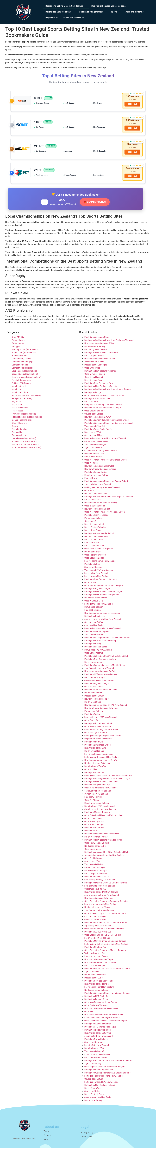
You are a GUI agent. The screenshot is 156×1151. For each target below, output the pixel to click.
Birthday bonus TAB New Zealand (99, 809)
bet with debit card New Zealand (99, 757)
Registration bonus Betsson (96, 806)
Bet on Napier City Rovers (95, 876)
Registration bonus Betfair (96, 478)
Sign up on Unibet (92, 1094)
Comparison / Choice (21, 361)
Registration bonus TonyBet (96, 986)
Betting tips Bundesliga (94, 619)
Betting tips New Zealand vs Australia (101, 355)
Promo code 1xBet (92, 554)
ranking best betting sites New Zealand (102, 490)
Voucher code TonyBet (94, 429)
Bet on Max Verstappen (94, 968)
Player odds (17, 407)
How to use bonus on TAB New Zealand (102, 1011)
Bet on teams (18, 346)
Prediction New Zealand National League (102, 410)
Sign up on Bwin (91, 974)
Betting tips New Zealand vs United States (103, 842)
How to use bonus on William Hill (99, 469)
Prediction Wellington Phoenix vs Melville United (106, 659)
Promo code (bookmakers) (24, 416)
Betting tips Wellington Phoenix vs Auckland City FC (107, 781)
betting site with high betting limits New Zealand (106, 947)
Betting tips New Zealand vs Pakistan (101, 389)
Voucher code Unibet (93, 867)
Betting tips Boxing (93, 646)
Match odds (17, 392)
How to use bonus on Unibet (97, 511)
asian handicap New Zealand (97, 1057)
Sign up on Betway (92, 1066)
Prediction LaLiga (92, 567)
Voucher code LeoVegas (95, 447)
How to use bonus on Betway (97, 419)
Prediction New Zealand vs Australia (100, 582)
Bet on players (18, 343)
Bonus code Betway (93, 1103)
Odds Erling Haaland (93, 380)
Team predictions (19, 438)
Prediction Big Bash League (96, 686)
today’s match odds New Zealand (99, 913)
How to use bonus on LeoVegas (98, 962)
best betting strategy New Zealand (99, 882)
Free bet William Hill (93, 800)
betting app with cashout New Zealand (101, 760)
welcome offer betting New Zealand (100, 453)
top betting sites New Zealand (97, 928)
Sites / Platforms (19, 426)
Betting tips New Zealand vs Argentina (101, 597)
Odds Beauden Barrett (94, 560)
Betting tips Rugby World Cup (97, 1032)
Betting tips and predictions (60, 12)
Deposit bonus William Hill (96, 539)
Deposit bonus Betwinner (95, 496)
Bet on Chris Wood (92, 1091)
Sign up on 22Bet (92, 864)
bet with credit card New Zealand (99, 990)
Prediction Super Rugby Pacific (98, 432)
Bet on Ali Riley (91, 404)
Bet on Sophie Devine (94, 358)
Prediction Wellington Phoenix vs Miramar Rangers (107, 996)
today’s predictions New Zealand (99, 671)
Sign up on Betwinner (94, 1045)
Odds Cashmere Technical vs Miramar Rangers (105, 1023)
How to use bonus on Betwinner (98, 901)
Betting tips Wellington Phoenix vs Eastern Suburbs (107, 1075)
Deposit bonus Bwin (93, 383)
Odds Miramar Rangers (94, 377)
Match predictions (20, 395)
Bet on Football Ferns (94, 1097)
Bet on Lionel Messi (93, 665)
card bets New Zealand (94, 628)
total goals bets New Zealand (97, 487)
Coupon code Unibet (93, 416)
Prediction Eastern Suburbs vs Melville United (104, 668)
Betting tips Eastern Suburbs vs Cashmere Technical (108, 1063)
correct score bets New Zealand (98, 1100)
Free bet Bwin (90, 481)
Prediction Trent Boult (94, 830)
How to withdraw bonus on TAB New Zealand (104, 1017)
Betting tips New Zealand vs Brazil (99, 1088)
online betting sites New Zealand (99, 683)
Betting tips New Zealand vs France (100, 374)
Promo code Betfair (93, 695)
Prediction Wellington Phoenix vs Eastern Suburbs (106, 484)
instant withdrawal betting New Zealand (102, 1020)
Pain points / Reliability (22, 401)
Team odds (17, 435)
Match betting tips (20, 389)
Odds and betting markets (92, 12)
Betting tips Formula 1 (94, 744)
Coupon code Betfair (93, 625)
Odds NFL (88, 1014)
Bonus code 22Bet (92, 435)
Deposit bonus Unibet (94, 527)
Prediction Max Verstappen (96, 634)
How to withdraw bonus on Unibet (99, 361)
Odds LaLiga (90, 585)
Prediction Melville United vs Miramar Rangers (105, 944)
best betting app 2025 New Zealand (100, 720)
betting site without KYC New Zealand (101, 1085)
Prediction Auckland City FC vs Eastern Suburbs (105, 925)
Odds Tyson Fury (91, 723)
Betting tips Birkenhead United (98, 726)
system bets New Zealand (96, 796)
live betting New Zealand (95, 352)
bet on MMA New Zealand (96, 576)
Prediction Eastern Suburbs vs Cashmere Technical (107, 971)
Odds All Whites (91, 803)
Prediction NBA (91, 833)
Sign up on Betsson (93, 570)
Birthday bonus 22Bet (94, 1051)
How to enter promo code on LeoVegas (102, 616)
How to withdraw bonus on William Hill (101, 836)
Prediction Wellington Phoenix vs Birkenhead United (107, 640)
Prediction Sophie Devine (95, 475)
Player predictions (20, 410)
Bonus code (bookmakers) (24, 355)
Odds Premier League (94, 827)
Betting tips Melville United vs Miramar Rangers (105, 885)
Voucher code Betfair (93, 637)
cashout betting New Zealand (97, 793)
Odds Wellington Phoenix (95, 735)
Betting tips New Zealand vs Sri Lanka (101, 784)
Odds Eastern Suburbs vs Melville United (102, 937)
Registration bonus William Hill (98, 741)
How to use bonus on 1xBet (96, 701)
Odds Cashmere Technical (96, 1008)
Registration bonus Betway (96, 959)
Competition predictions (23, 370)
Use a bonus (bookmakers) (24, 441)
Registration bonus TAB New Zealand (101, 895)
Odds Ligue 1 (90, 524)
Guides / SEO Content (21, 386)
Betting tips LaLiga (92, 395)
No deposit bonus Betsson (96, 993)
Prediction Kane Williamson (96, 879)
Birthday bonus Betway (94, 349)
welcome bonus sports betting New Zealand (104, 858)
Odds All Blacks (91, 465)
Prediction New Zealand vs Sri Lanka (100, 692)
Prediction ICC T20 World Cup (97, 934)
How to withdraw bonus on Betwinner (101, 711)
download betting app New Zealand (100, 812)
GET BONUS (132, 104)
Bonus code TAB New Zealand (98, 652)
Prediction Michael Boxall (95, 649)
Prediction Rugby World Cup (97, 787)
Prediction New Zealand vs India (99, 983)
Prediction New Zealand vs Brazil (99, 386)
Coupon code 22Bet (93, 438)
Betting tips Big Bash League (97, 591)
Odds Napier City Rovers (95, 557)
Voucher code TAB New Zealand (99, 573)
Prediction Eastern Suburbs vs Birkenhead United (106, 423)
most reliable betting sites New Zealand (102, 732)
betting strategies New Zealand (98, 606)
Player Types (17, 413)
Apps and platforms (136, 12)
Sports (116, 12)
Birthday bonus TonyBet (95, 769)
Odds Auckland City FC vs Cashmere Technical (105, 916)
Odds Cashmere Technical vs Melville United (104, 398)
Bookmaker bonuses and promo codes (110, 6)
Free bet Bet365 (91, 545)
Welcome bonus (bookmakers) (26, 447)
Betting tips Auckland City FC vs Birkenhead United (107, 855)
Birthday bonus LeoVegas (96, 873)
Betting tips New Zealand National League (103, 594)
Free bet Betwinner (92, 613)
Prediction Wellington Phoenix (97, 340)
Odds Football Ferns (93, 689)
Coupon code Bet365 (93, 1082)
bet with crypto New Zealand (97, 444)
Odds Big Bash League (94, 508)
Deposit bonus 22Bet (93, 980)
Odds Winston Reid (93, 821)
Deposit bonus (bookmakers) (25, 377)
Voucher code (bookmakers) (24, 444)
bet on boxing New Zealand (96, 579)
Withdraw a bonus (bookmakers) (26, 450)
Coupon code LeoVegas (95, 919)
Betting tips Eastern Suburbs (97, 1002)
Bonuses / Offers (19, 358)
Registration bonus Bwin (95, 750)
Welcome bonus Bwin (94, 364)
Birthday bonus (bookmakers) (25, 352)
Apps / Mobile (18, 340)
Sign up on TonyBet (93, 450)
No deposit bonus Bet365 (95, 600)
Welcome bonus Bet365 (95, 891)
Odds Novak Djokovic (94, 824)
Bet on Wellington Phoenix (96, 839)
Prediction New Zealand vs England (100, 662)
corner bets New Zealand (95, 922)
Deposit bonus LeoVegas (95, 367)
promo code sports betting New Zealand (102, 622)
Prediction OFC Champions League (100, 1029)
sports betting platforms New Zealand (101, 898)
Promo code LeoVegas (94, 870)
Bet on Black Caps (92, 705)
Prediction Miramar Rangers (97, 815)
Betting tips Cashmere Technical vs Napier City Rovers (108, 499)
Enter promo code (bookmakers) (26, 380)
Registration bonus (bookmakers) (27, 419)
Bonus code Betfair (93, 459)
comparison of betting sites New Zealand (103, 407)
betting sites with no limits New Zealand (102, 631)
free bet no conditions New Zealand (100, 790)
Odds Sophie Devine (93, 861)
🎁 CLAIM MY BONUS (95, 205)
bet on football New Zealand (97, 941)
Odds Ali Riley (90, 772)
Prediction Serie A (92, 717)
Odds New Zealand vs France (97, 729)
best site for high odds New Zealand (100, 907)
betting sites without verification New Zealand (105, 441)
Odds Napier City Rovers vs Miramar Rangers (104, 1069)
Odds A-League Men (93, 603)
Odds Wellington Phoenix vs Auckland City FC (105, 514)
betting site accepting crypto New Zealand (103, 1078)
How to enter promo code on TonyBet (101, 763)
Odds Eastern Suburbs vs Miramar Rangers (103, 588)
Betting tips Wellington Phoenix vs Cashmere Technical (109, 343)
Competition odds (20, 367)
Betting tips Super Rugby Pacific (98, 1072)
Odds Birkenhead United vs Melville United (103, 818)
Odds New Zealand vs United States (100, 1005)
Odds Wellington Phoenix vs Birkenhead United (105, 462)
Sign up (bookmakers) (22, 423)
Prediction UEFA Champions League (100, 677)
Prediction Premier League (96, 518)
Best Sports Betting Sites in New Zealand (66, 6)
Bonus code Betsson (93, 610)
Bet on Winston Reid (93, 542)
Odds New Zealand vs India (96, 846)
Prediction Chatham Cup (95, 950)
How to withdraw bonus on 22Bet (99, 346)
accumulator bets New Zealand (98, 1039)
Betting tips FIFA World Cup (96, 999)
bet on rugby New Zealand (96, 1060)
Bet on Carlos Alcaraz (94, 548)
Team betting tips (20, 432)
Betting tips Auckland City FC (97, 401)
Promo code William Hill (95, 977)
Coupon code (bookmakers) (24, 374)
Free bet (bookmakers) (22, 383)
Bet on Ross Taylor (92, 533)
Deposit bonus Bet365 (94, 698)
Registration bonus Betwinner (97, 1036)
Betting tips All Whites (94, 775)
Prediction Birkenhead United (97, 747)
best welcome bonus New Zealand (100, 564)
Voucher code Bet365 (94, 1054)
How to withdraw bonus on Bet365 (100, 674)
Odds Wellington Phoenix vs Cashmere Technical (106, 904)
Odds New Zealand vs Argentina (98, 551)
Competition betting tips (23, 364)
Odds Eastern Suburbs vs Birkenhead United (104, 931)
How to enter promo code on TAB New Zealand (105, 708)
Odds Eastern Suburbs (94, 413)
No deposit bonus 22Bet (95, 849)
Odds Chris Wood (92, 370)
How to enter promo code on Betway (100, 505)
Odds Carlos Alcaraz (93, 655)
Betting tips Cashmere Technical (99, 536)
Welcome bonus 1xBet (94, 956)
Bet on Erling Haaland (94, 754)
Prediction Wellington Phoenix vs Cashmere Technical (108, 426)
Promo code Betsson (93, 714)
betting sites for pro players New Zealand (103, 738)
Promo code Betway (93, 521)
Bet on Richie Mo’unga (94, 680)
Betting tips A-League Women (97, 1026)
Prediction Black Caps (94, 456)
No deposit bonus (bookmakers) (26, 398)
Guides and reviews (73, 17)
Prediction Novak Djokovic (96, 1042)
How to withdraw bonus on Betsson (100, 472)
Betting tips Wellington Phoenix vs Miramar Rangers (107, 392)
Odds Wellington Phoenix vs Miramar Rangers (105, 953)
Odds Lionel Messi (92, 852)
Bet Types (16, 349)
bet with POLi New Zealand (96, 1048)
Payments (52, 17)
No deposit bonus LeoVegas (97, 910)
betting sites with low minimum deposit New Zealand (108, 778)
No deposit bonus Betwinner (97, 766)
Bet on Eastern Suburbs (95, 530)
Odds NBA (89, 493)
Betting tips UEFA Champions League (101, 643)
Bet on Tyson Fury (92, 502)
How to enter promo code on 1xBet (100, 965)
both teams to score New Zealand (99, 888)
